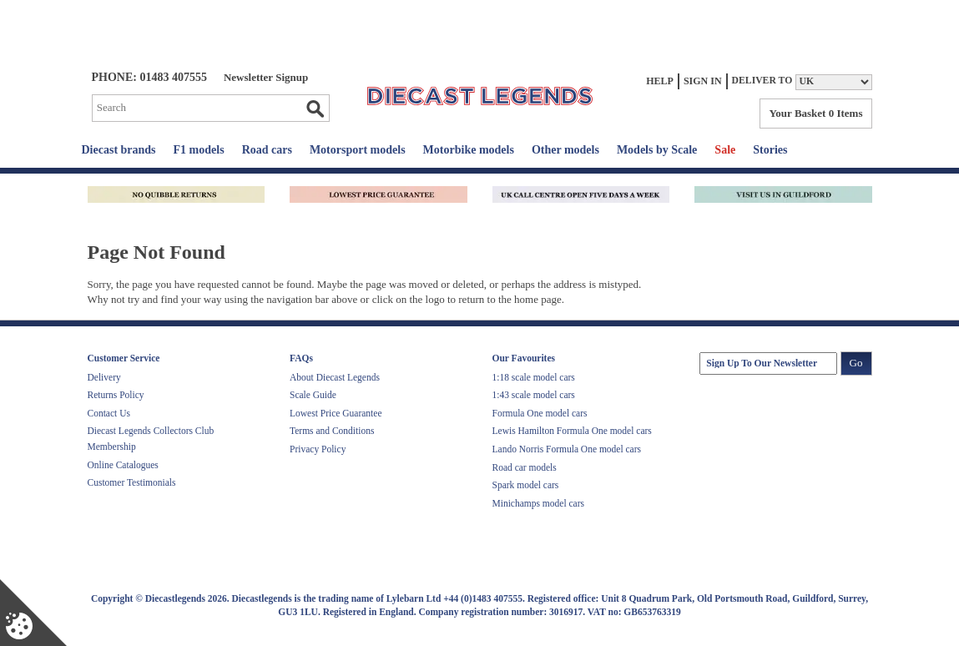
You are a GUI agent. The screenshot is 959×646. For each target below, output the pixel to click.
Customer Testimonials (132, 482)
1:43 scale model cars (533, 395)
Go (314, 108)
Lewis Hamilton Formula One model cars (572, 431)
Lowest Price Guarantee (335, 413)
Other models (565, 150)
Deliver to (762, 80)
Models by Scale (657, 150)
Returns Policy (116, 395)
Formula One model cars (540, 413)
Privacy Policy (318, 449)
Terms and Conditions (332, 431)
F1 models (199, 150)
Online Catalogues (123, 465)
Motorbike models (468, 150)
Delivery (104, 377)
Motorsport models (358, 150)
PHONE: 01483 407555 (149, 77)
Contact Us (109, 413)
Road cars (267, 150)
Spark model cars (525, 485)
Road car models (524, 467)
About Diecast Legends (335, 377)
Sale (724, 150)
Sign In (703, 81)
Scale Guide (313, 395)
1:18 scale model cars (533, 377)
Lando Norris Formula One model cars (567, 449)
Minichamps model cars (538, 503)
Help (660, 81)
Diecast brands (119, 150)
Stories (770, 150)
